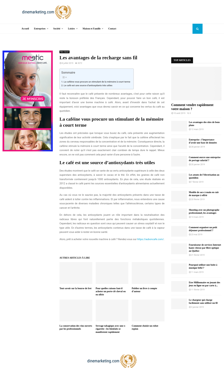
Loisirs (71, 28)
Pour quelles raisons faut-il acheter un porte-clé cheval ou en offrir (111, 291)
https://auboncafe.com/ (150, 239)
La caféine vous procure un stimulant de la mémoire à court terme (97, 81)
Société (56, 28)
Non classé (64, 52)
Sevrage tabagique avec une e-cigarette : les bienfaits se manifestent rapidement (111, 329)
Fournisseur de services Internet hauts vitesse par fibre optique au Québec (205, 248)
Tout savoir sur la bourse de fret (75, 288)
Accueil (25, 28)
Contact (112, 28)
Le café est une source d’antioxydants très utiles (88, 85)
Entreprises (40, 28)
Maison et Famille (92, 28)
